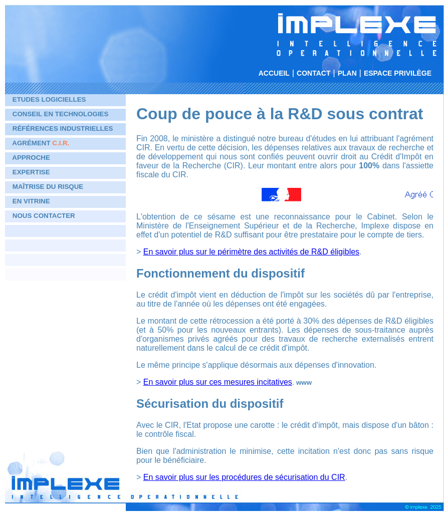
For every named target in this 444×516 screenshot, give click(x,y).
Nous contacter (44, 215)
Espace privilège (397, 73)
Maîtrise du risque (48, 186)
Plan (347, 73)
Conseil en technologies (61, 114)
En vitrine (31, 201)
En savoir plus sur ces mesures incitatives (217, 382)
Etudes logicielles (49, 99)
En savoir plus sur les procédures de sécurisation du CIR (244, 477)
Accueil (274, 73)
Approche (31, 157)
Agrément (40, 143)
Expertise (31, 172)
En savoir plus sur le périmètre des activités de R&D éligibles (251, 251)
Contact (313, 73)
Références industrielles (63, 128)
